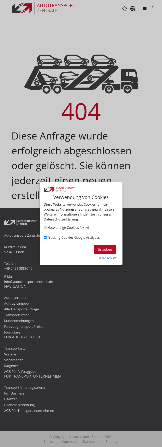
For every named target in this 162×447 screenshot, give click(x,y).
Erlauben (105, 249)
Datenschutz (106, 258)
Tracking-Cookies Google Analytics (72, 237)
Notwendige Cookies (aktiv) (66, 227)
